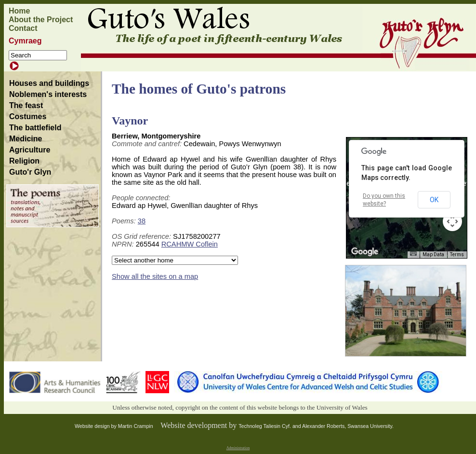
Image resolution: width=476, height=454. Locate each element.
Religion (24, 161)
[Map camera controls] (452, 221)
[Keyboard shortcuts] (413, 253)
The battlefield (35, 128)
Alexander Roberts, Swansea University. (348, 426)
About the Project (41, 19)
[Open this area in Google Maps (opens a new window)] (365, 252)
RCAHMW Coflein (189, 244)
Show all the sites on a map (155, 276)
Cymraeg (25, 41)
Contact (23, 28)
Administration (238, 448)
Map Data (433, 254)
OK (434, 200)
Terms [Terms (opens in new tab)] (457, 254)
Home (19, 11)
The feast (26, 105)
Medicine (25, 139)
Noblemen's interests (48, 94)
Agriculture (29, 150)
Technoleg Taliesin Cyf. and (270, 426)
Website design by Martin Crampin (114, 426)
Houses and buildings (49, 83)
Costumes (27, 116)
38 (141, 221)
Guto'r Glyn (30, 172)
